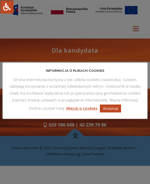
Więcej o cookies (82, 108)
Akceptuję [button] (110, 108)
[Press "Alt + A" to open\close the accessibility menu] (7, 7)
